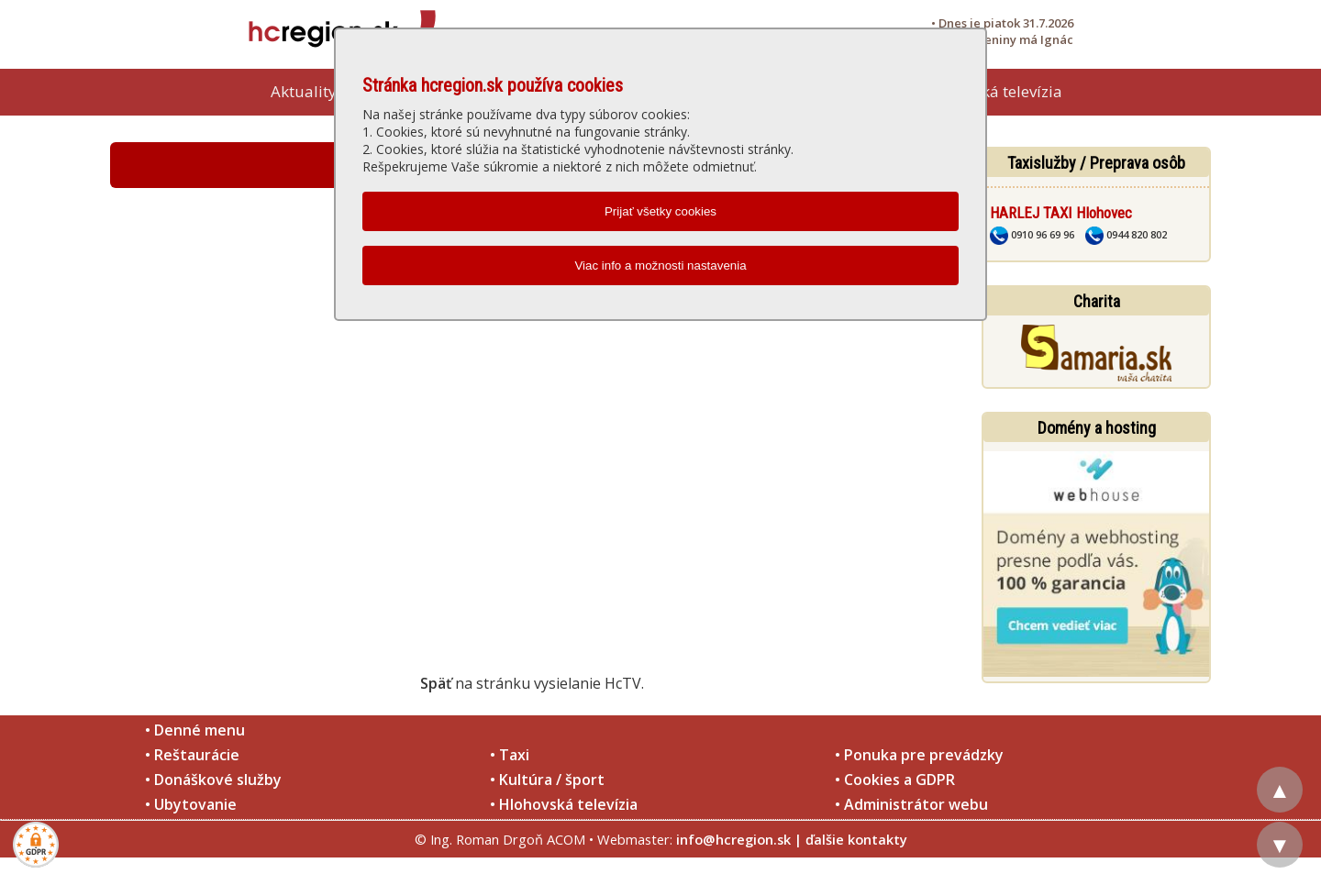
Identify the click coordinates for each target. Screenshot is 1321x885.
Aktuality (304, 91)
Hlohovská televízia (992, 91)
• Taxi (509, 755)
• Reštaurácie (192, 755)
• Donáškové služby (213, 779)
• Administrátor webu (911, 804)
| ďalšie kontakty (850, 839)
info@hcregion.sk (733, 839)
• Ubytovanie (191, 804)
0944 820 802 (1126, 234)
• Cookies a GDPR (895, 779)
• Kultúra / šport (547, 779)
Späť (435, 683)
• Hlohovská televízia (564, 804)
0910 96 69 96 (1032, 234)
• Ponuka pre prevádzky (919, 755)
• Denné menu (195, 730)
